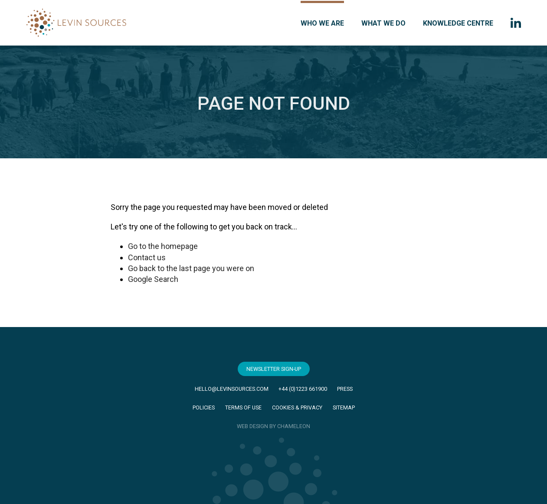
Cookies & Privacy (297, 407)
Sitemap (344, 407)
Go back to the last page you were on (191, 268)
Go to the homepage (163, 246)
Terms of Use (243, 407)
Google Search (153, 279)
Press (345, 389)
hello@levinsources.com (232, 389)
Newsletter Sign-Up (273, 369)
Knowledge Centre (458, 23)
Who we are (322, 23)
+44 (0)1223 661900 (302, 389)
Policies (204, 407)
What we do (383, 23)
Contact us (147, 257)
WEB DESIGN (252, 426)
